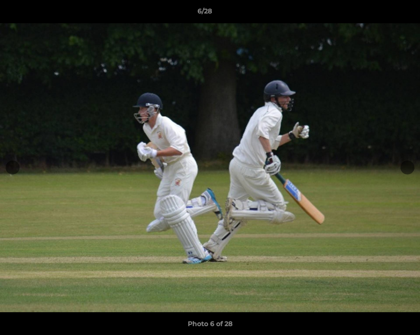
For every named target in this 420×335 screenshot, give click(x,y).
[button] (380, 13)
